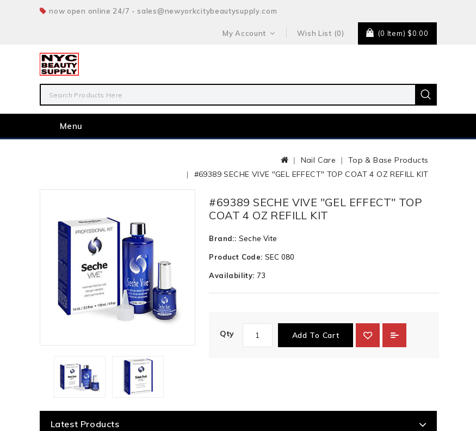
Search (426, 95)
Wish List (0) (320, 33)
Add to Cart (315, 335)
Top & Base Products (388, 160)
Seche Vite (258, 238)
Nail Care (318, 160)
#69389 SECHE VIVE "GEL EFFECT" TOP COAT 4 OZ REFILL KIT (311, 174)
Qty (227, 333)
